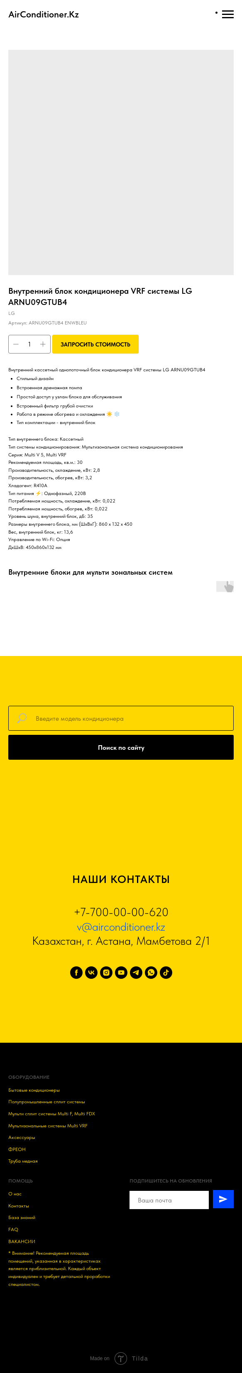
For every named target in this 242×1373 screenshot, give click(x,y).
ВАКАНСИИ (21, 1241)
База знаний (21, 1217)
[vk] (91, 972)
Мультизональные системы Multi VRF (48, 1126)
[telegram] (136, 972)
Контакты (18, 1206)
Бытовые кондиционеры (34, 1090)
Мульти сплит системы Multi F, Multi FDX (51, 1114)
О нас (15, 1194)
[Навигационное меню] (228, 14)
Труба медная (23, 1161)
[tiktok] (166, 972)
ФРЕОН (17, 1149)
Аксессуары (21, 1137)
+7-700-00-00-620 (121, 912)
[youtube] (121, 972)
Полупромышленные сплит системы (46, 1102)
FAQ (13, 1229)
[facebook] (76, 972)
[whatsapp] (151, 972)
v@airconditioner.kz (121, 926)
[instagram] (106, 972)
